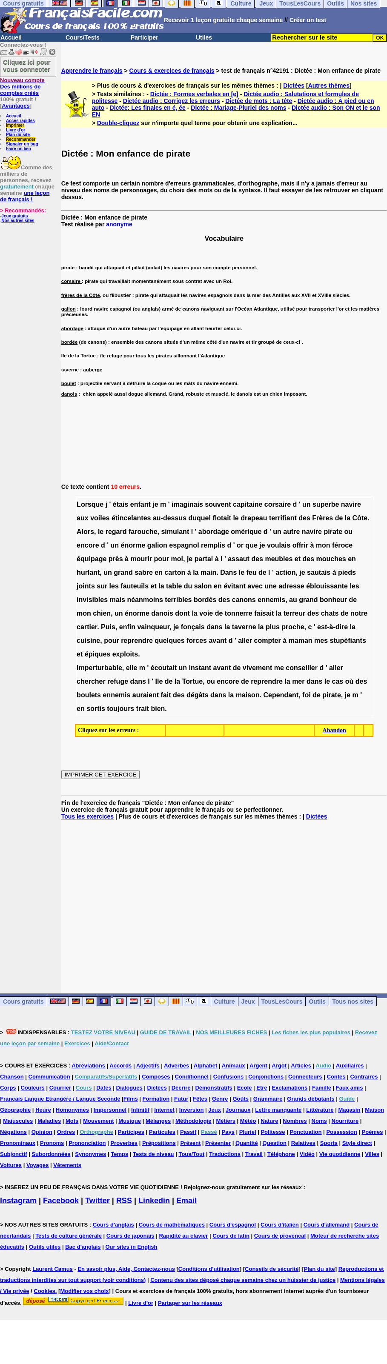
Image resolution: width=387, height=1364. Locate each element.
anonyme (119, 224)
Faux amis (349, 1087)
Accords (120, 1065)
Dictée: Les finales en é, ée (148, 107)
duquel (199, 518)
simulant (175, 531)
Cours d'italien (280, 1224)
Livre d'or (15, 130)
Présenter (218, 1143)
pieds (347, 572)
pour (161, 558)
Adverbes (176, 1065)
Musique (129, 1121)
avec (255, 586)
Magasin (349, 1110)
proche (292, 627)
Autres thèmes (329, 85)
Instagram (18, 1200)
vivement (257, 667)
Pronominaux (17, 1143)
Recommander (20, 139)
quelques (169, 640)
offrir (300, 545)
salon (203, 586)
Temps (119, 1154)
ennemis (271, 599)
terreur (295, 613)
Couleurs (32, 1087)
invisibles (92, 599)
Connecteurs (305, 1076)
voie (206, 613)
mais (117, 599)
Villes (372, 1154)
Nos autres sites (17, 220)
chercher (91, 681)
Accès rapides (20, 120)
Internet (164, 1110)
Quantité (246, 1143)
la (347, 518)
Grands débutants (310, 1099)
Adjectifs (148, 1065)
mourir (141, 558)
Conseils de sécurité (271, 1269)
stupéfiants (348, 640)
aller (245, 640)
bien (158, 708)
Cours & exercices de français (172, 70)
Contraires (364, 1076)
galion (157, 545)
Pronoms (52, 1143)
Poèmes (372, 1132)
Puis (108, 627)
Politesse (273, 1132)
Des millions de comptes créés (22, 86)
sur (102, 586)
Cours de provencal (280, 1236)
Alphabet (206, 1065)
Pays (228, 1132)
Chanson (12, 1076)
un (306, 504)
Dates (103, 1087)
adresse (291, 586)
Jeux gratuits (14, 216)
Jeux (248, 1001)
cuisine (88, 640)
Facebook (61, 1200)
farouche (143, 531)
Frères (322, 518)
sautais (318, 572)
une (270, 586)
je (155, 504)
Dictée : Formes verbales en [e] (194, 94)
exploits (125, 654)
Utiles (204, 37)
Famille (321, 1087)
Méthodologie (193, 1121)
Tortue (192, 681)
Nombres (295, 1121)
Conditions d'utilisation (209, 1269)
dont (182, 613)
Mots (72, 1121)
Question (275, 1143)
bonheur (333, 599)
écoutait (164, 667)
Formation (156, 1099)
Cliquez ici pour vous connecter (27, 65)
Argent (258, 1065)
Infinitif (140, 1110)
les (114, 586)
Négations (13, 1132)
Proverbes (124, 1143)
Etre (261, 1087)
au (293, 599)
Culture (224, 1001)
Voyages (37, 1165)
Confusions (228, 1076)
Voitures (11, 1165)
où (349, 681)
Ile (159, 681)
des (304, 518)
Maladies (49, 1121)
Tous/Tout (191, 1154)
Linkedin (154, 1200)
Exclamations (289, 1087)
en (352, 558)
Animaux (233, 1065)
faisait (264, 613)
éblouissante (327, 586)
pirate (333, 531)
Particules (162, 1132)
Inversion (191, 1110)
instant (200, 667)
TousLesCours (282, 1001)
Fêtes (200, 1099)
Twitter (97, 1200)
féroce (342, 545)
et (298, 558)
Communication (49, 1076)
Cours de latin (230, 1236)
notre (358, 613)
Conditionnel (191, 1076)
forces (196, 640)
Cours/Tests (83, 37)
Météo (248, 1121)
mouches (331, 558)
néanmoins (145, 599)
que (251, 545)
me (279, 667)
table (174, 586)
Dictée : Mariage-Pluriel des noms (238, 107)
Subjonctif (13, 1154)
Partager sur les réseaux (190, 1303)
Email (186, 1200)
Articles (301, 1065)
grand (123, 572)
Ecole (244, 1087)
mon (323, 545)
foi (306, 695)
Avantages (15, 106)
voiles (99, 518)
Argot (279, 1065)
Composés (156, 1076)
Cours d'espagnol (232, 1224)
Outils (317, 1001)
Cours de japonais (130, 1236)
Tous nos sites (352, 1001)
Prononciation (87, 1143)
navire (351, 504)
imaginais (187, 504)
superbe (325, 504)
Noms (319, 1121)
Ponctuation (305, 1132)
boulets (89, 695)
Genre (220, 1099)
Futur (181, 1099)
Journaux (238, 1110)
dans (214, 627)
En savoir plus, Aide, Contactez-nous (126, 1269)
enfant (140, 504)
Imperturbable (99, 667)
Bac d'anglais (82, 1247)
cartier (87, 627)
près (116, 558)
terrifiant (283, 518)
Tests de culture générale (68, 1236)
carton (174, 572)
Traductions (225, 1154)
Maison (374, 1110)
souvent (218, 504)
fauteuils (134, 586)
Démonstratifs (213, 1087)
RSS (124, 1200)
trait (142, 708)
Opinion (42, 1132)
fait (166, 695)
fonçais (193, 627)
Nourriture (345, 1121)
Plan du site (18, 134)
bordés (205, 599)
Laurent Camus (52, 1269)
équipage (91, 558)
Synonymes (90, 1154)
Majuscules (18, 1121)
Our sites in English (131, 1247)
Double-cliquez (118, 123)
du (188, 586)
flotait (221, 518)
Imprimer (15, 125)
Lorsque (90, 504)
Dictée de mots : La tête (258, 100)
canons (244, 599)
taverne (244, 627)
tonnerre (238, 613)
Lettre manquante (278, 1110)
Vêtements (67, 1165)
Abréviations (88, 1065)
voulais (278, 545)
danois (162, 613)
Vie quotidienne (340, 1154)
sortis (95, 708)
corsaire (277, 504)
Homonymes (72, 1110)
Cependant (281, 695)
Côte (360, 518)
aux (83, 518)
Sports (329, 1143)
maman (300, 640)
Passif (188, 1132)
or (240, 545)
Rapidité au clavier (183, 1236)
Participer (144, 37)
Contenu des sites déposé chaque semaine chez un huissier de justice (242, 1280)
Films (130, 1099)
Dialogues (129, 1087)
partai (204, 558)
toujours (120, 708)
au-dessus (169, 518)
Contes (336, 1076)
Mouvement (98, 1121)
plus (273, 627)
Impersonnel (110, 1110)
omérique (246, 531)
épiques (97, 654)
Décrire (181, 1087)
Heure (43, 1110)
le (235, 518)
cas (338, 681)
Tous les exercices (87, 816)
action (285, 572)
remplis (213, 545)
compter (267, 640)
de (339, 518)
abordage (213, 531)
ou (348, 531)
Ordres (66, 1132)
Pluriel (247, 1132)
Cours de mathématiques (172, 1224)
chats (330, 613)
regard (116, 531)
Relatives (303, 1143)
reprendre (137, 640)
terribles (178, 599)
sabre (144, 572)
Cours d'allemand (327, 1224)
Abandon (334, 730)
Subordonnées (51, 1154)
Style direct (357, 1143)
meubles (278, 558)
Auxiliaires (350, 1065)
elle (132, 667)
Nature (269, 1121)
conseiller (302, 667)
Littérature (319, 1110)
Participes (131, 1132)
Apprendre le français (92, 70)
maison (248, 695)
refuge (117, 681)
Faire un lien (18, 148)
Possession (341, 1132)
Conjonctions (266, 1076)
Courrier (60, 1087)
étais (120, 504)
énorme (133, 545)
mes (321, 640)
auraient (145, 695)
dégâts (197, 695)
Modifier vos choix (84, 1291)
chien (102, 613)
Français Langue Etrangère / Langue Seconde (60, 1099)
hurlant (88, 572)
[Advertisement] (224, 899)
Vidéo (307, 1154)
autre (291, 531)
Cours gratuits (23, 1001)
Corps (8, 1087)
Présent (191, 1143)
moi (177, 558)
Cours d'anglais (113, 1224)
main (208, 572)
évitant (235, 586)
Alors (85, 531)
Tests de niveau (153, 1154)
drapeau (254, 518)
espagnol (184, 545)
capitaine (247, 504)
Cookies (44, 1291)
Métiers (225, 1121)
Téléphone (281, 1154)
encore (88, 545)
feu (252, 572)
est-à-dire (332, 627)
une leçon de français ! (24, 196)
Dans (228, 572)
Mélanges (158, 1121)
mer (298, 681)
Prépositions (159, 1143)
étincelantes (131, 518)
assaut (238, 558)
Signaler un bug (22, 144)
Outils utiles (44, 1247)
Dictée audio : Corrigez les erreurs (171, 100)
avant (217, 640)
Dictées (293, 85)
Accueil (11, 37)
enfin (127, 627)
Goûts (240, 1099)
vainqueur (153, 627)
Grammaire (268, 1099)
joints (86, 586)
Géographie (15, 1110)
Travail (254, 1154)
